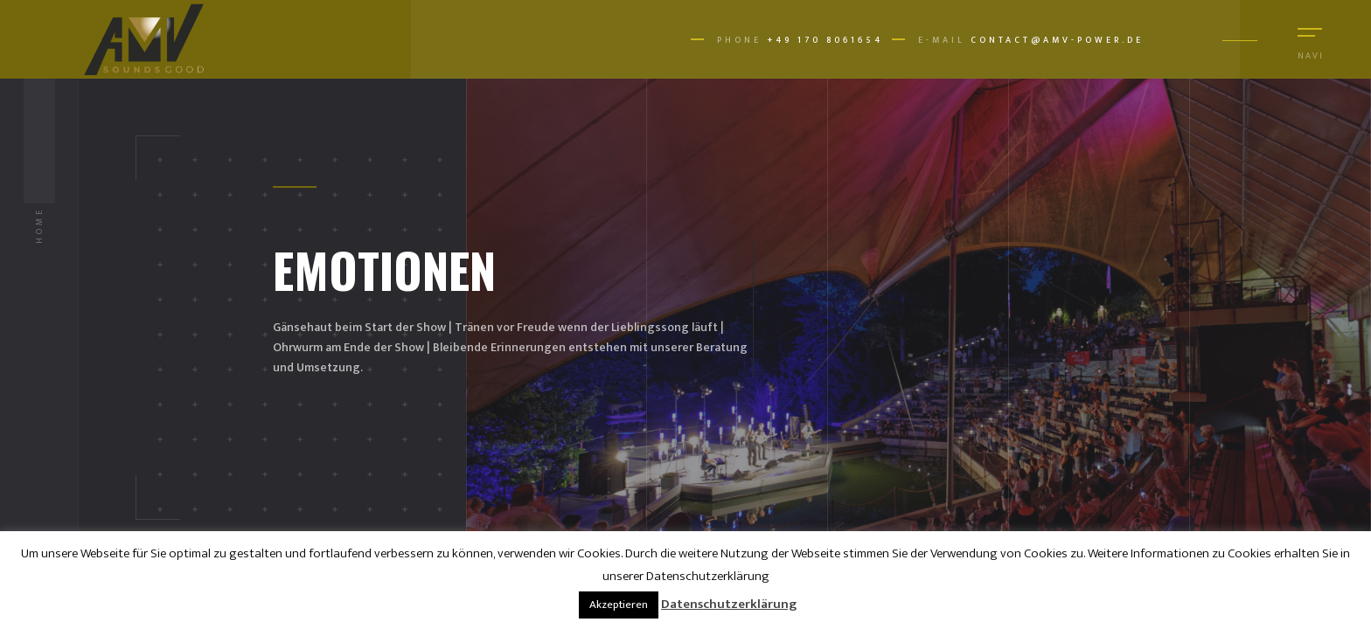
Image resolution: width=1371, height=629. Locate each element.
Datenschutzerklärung (729, 604)
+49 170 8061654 (825, 40)
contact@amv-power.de (1057, 40)
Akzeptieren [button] (618, 604)
